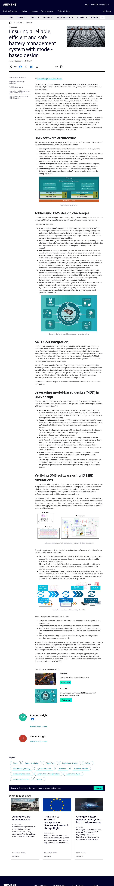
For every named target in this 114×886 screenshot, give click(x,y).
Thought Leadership (63, 17)
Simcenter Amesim (81, 768)
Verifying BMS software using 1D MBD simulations (19, 97)
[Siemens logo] (9, 5)
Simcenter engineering (21, 768)
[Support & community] (100, 4)
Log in (87, 4)
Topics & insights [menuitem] (64, 11)
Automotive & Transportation (48, 774)
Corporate (80, 17)
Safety (87, 763)
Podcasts (46, 17)
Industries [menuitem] (34, 11)
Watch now (65, 682)
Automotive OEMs (73, 774)
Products (20, 17)
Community (94, 17)
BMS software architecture (17, 77)
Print (56, 67)
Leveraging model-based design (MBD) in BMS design (19, 91)
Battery (39, 779)
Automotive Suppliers (21, 779)
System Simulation (44, 768)
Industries (33, 17)
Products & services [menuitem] (10, 11)
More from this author (38, 727)
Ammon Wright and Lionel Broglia (49, 79)
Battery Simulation (32, 763)
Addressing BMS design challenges (16, 82)
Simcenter (62, 768)
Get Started (98, 788)
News (15, 763)
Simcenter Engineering (21, 774)
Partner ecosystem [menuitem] (47, 11)
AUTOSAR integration (16, 87)
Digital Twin (50, 763)
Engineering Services (70, 763)
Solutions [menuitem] (24, 11)
